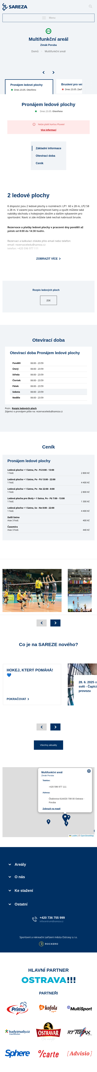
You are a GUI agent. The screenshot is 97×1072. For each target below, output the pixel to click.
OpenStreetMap (87, 836)
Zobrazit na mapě (51, 808)
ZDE (48, 300)
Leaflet (73, 836)
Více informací (48, 129)
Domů (35, 51)
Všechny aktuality (48, 745)
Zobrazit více (48, 258)
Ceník (39, 163)
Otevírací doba (45, 155)
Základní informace (48, 148)
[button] (48, 822)
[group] (29, 86)
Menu (48, 17)
